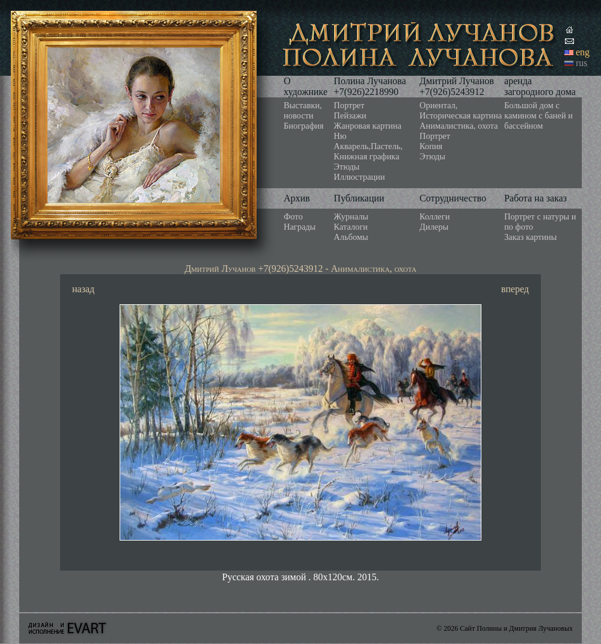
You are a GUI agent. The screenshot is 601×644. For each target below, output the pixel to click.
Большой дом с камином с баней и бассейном (538, 115)
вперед (515, 289)
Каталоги (350, 227)
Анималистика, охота (458, 125)
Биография (303, 125)
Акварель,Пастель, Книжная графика (368, 151)
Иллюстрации (359, 177)
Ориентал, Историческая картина (460, 110)
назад (83, 289)
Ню (340, 136)
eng (583, 52)
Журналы (351, 216)
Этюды (346, 166)
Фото (293, 216)
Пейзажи (350, 115)
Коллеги (434, 216)
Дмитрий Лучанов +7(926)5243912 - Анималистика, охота (300, 268)
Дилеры (433, 227)
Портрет (349, 105)
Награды (300, 227)
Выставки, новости (303, 110)
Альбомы (351, 237)
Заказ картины (530, 237)
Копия (430, 146)
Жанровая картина (367, 125)
